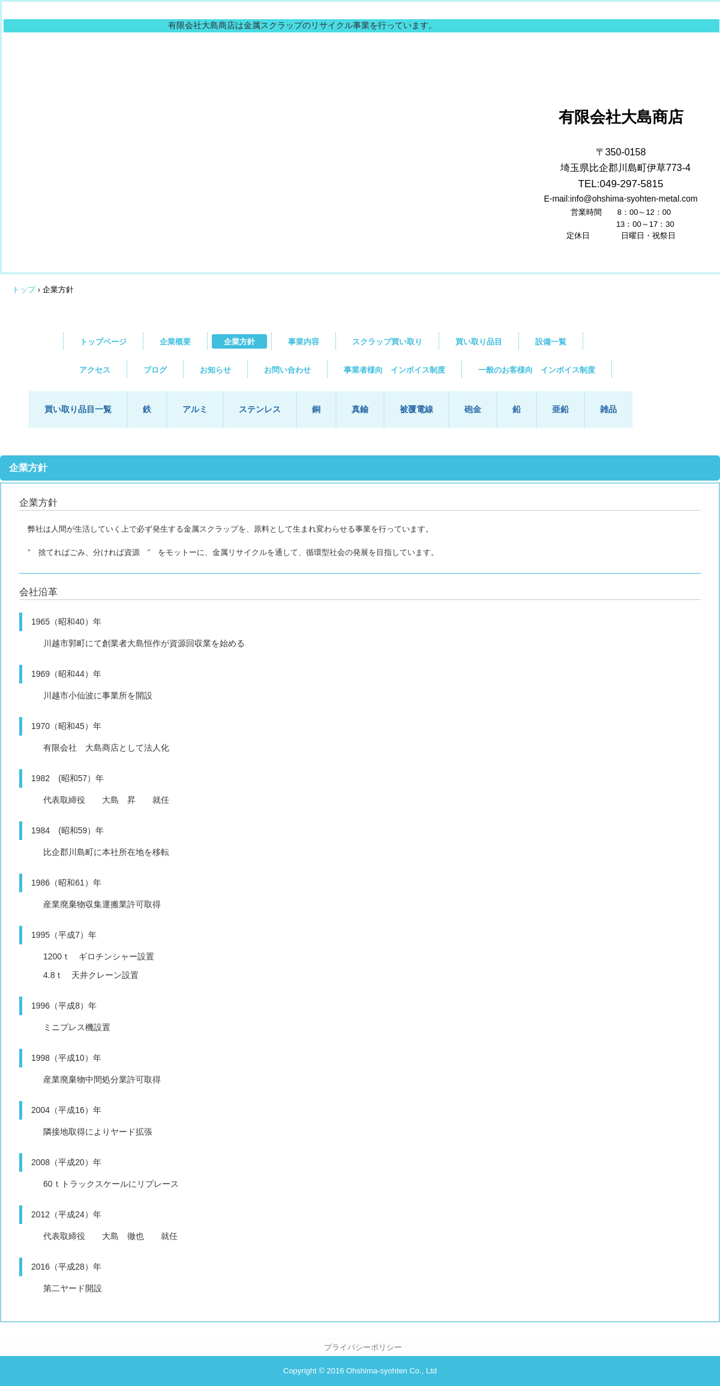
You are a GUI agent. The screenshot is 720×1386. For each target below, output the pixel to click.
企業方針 (239, 341)
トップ (23, 289)
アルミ (195, 409)
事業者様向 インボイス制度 (394, 369)
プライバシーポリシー (363, 1347)
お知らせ (215, 369)
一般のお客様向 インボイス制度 (536, 369)
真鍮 (360, 409)
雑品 (608, 409)
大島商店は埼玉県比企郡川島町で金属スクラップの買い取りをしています (393, 82)
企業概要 (175, 341)
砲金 (472, 409)
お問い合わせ (287, 369)
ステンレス (260, 409)
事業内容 (303, 341)
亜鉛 (560, 409)
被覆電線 (416, 409)
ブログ (155, 369)
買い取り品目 (478, 341)
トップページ (103, 341)
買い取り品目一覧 (78, 409)
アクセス (94, 369)
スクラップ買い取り (387, 341)
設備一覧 (550, 341)
